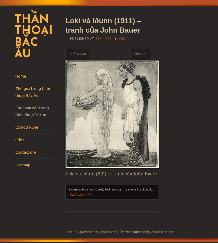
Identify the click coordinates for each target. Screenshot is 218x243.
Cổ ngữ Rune (26, 127)
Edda (19, 139)
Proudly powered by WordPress (91, 232)
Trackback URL (80, 195)
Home (20, 76)
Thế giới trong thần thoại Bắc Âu (32, 92)
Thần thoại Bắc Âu (33, 37)
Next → (140, 53)
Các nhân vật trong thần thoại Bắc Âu (32, 111)
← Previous (77, 53)
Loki (121, 38)
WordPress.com (163, 232)
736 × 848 (104, 38)
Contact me (25, 152)
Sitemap (22, 164)
